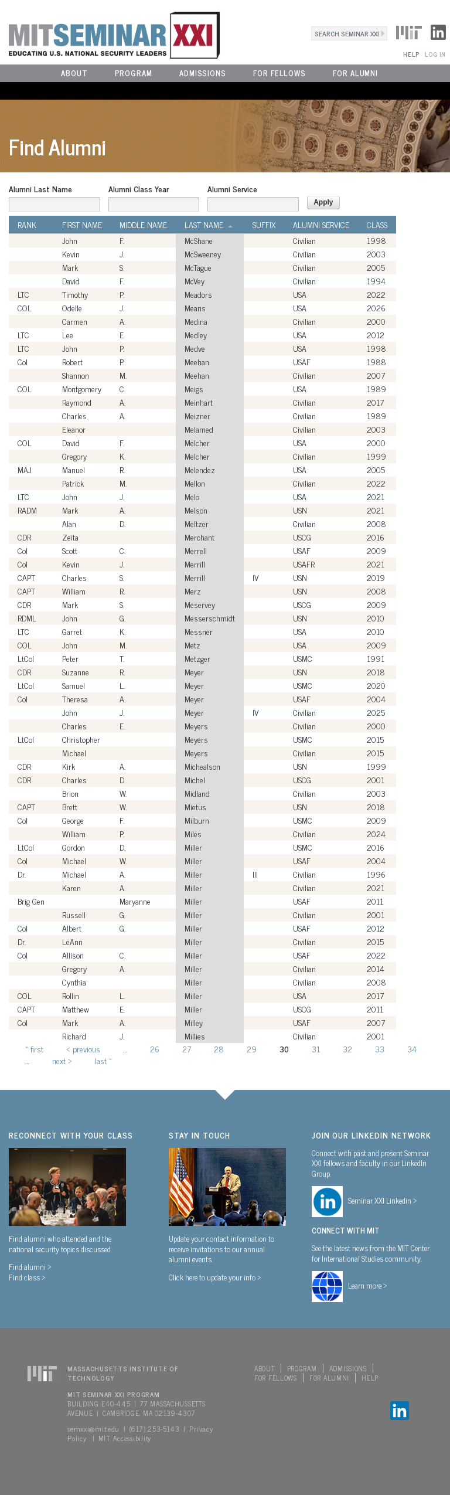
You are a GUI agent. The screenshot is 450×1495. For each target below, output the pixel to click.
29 (252, 1048)
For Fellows (279, 73)
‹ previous (83, 1048)
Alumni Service (232, 189)
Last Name (209, 224)
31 (316, 1048)
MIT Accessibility (124, 1438)
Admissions (202, 73)
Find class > (27, 1276)
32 (347, 1048)
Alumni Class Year (138, 189)
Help (411, 54)
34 (412, 1048)
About (74, 73)
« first (34, 1048)
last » (103, 1060)
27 (186, 1048)
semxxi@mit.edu (93, 1429)
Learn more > (367, 1285)
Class (377, 224)
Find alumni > (30, 1266)
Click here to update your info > (215, 1276)
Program (133, 73)
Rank (27, 224)
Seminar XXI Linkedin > (382, 1200)
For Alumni (355, 73)
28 (219, 1048)
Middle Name (143, 224)
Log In (435, 54)
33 (379, 1048)
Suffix (264, 224)
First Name (82, 224)
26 (154, 1048)
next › (62, 1060)
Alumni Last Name (40, 189)
